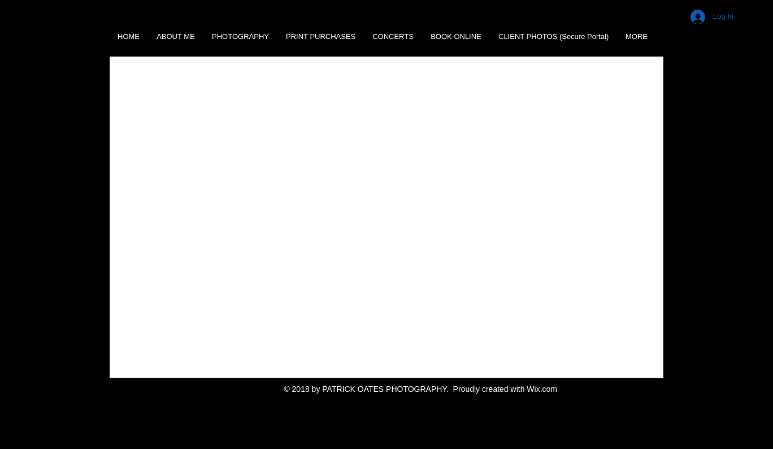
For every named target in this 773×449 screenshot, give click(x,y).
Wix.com (542, 389)
